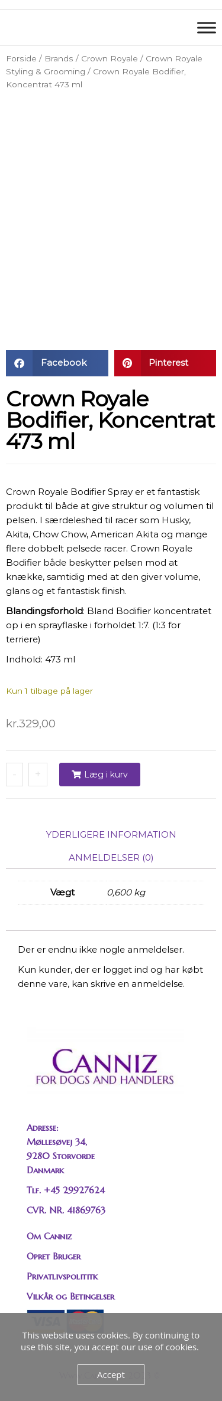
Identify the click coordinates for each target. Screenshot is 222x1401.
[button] (57, 363)
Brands (58, 58)
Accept (111, 1374)
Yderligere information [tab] (111, 834)
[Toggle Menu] (206, 27)
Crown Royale (109, 58)
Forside (21, 58)
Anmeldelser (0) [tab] (111, 857)
